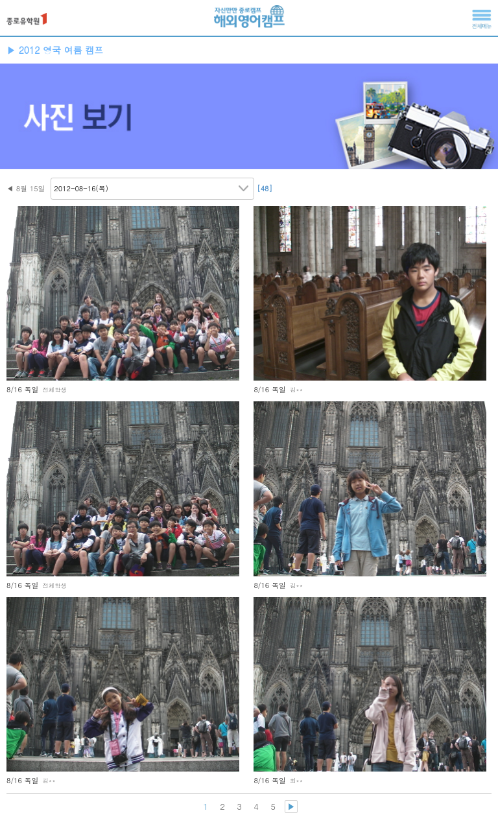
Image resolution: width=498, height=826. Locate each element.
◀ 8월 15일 (25, 188)
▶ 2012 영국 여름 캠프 (54, 49)
